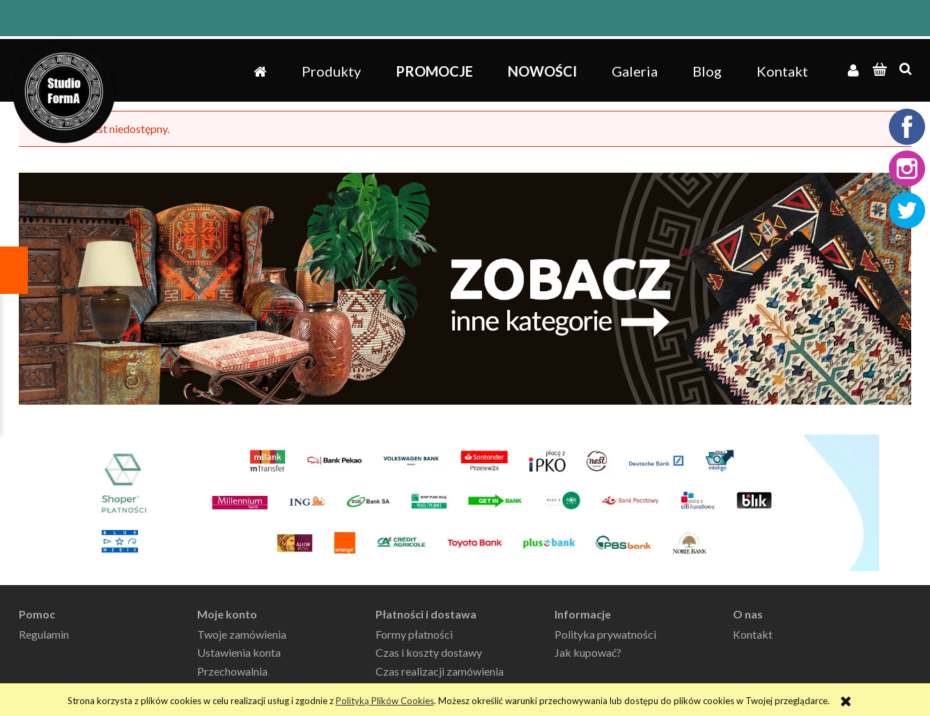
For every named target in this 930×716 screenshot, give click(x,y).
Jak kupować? (588, 652)
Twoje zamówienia (241, 634)
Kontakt (753, 634)
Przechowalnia (232, 671)
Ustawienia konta (239, 652)
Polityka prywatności (605, 634)
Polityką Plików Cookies (385, 700)
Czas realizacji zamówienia (439, 671)
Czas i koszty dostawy (428, 652)
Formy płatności (414, 634)
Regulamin (44, 634)
